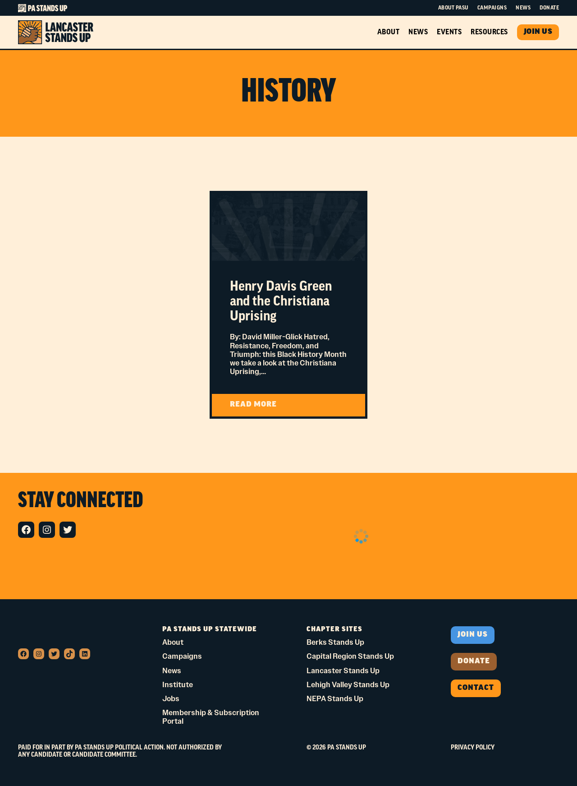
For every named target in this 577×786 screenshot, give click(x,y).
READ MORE (278, 408)
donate (474, 661)
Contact (476, 688)
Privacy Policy (473, 747)
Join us (473, 634)
